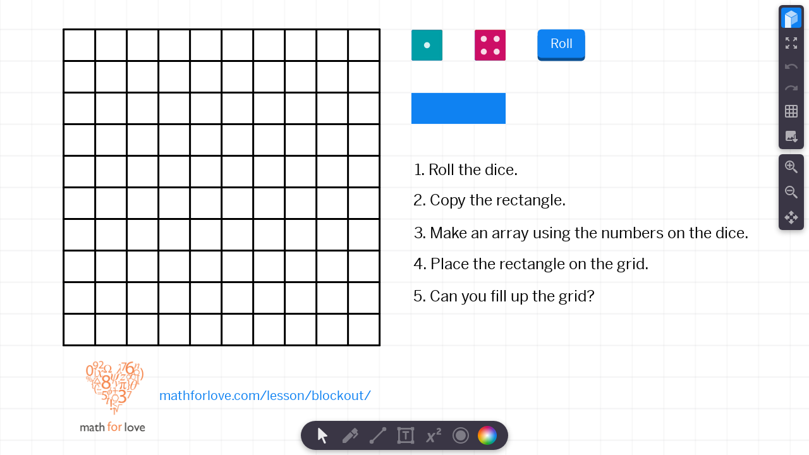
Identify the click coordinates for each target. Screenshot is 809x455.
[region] (404, 227)
